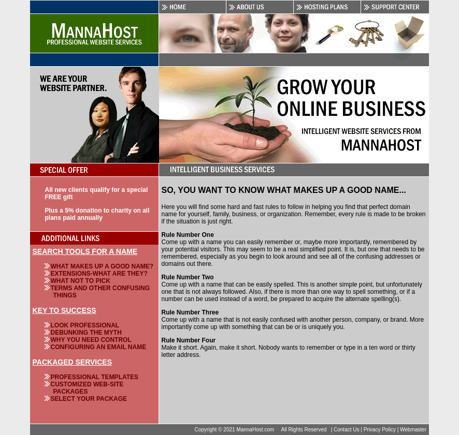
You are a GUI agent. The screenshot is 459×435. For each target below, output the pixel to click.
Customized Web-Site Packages (87, 388)
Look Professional (85, 325)
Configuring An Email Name (99, 347)
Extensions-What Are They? (99, 273)
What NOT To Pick (81, 280)
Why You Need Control (91, 339)
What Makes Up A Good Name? (102, 266)
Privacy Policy (380, 429)
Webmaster (413, 429)
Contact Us (346, 429)
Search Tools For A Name (85, 251)
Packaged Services (72, 362)
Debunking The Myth (86, 332)
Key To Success (64, 310)
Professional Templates (95, 377)
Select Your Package (89, 398)
